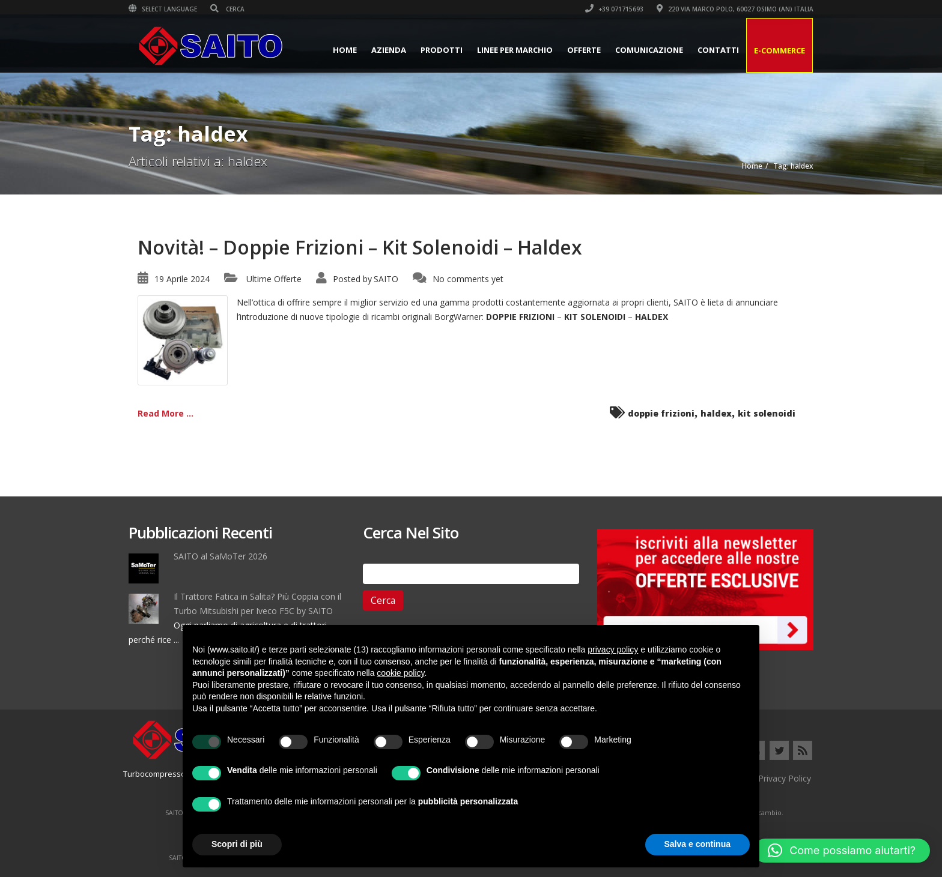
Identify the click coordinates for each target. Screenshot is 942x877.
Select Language (163, 9)
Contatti (718, 49)
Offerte (584, 49)
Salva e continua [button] (697, 844)
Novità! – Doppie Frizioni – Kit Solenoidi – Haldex (360, 247)
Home (345, 49)
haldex (716, 413)
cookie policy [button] (400, 673)
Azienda (388, 49)
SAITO (386, 279)
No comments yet (468, 279)
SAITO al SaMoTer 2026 (220, 556)
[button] (841, 851)
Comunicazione (649, 49)
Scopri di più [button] (237, 844)
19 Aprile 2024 (182, 279)
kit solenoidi (766, 413)
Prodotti (442, 49)
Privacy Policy (784, 778)
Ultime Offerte (274, 279)
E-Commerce (779, 50)
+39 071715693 (614, 9)
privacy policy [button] (613, 649)
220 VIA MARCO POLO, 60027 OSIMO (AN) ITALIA (735, 9)
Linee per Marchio (515, 49)
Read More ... (165, 413)
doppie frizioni (661, 413)
